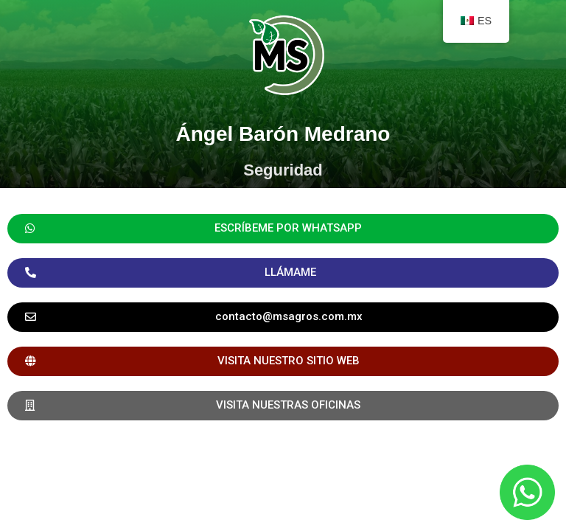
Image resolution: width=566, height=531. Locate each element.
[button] (283, 317)
